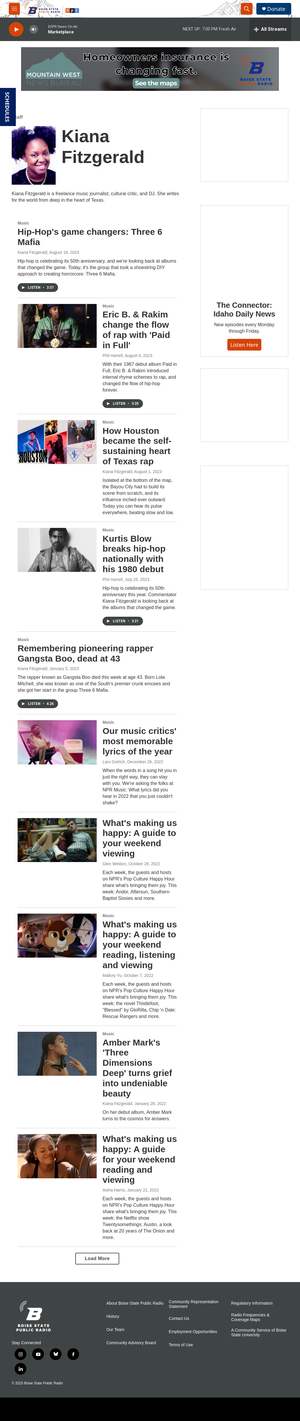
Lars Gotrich (114, 761)
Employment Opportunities (193, 1332)
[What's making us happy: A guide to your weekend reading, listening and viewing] (57, 936)
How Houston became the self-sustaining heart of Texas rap (137, 446)
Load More (97, 1258)
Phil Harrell (112, 355)
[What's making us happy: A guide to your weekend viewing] (57, 840)
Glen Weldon (114, 863)
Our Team (115, 1329)
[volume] (34, 29)
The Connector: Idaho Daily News (244, 309)
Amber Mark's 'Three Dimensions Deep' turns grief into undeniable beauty (137, 1068)
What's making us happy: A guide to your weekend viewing (140, 838)
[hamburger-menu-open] (14, 9)
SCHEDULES (7, 107)
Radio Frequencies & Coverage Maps (250, 1317)
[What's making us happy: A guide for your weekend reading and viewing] (57, 1156)
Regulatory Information (252, 1303)
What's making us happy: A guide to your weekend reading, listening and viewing (140, 944)
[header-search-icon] (247, 9)
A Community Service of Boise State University (258, 1332)
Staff (17, 117)
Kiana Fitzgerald (32, 252)
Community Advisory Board (131, 1343)
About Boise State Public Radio (134, 1303)
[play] (16, 29)
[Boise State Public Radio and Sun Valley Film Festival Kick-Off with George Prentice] (244, 145)
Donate (276, 9)
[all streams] (270, 29)
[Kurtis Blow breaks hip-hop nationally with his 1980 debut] (57, 550)
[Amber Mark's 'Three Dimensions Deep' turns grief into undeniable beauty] (57, 1054)
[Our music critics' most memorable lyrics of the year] (57, 742)
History (112, 1316)
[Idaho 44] (244, 405)
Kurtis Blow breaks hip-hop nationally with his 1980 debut (134, 554)
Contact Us (179, 1318)
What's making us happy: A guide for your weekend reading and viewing (140, 1159)
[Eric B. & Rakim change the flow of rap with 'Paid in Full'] (57, 326)
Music (23, 223)
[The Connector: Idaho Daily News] (244, 248)
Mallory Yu (112, 975)
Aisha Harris (114, 1190)
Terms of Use (181, 1345)
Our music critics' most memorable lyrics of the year (139, 741)
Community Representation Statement (194, 1304)
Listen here (244, 344)
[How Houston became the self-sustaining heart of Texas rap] (57, 442)
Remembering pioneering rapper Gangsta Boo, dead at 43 (85, 653)
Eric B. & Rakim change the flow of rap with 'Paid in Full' (136, 330)
